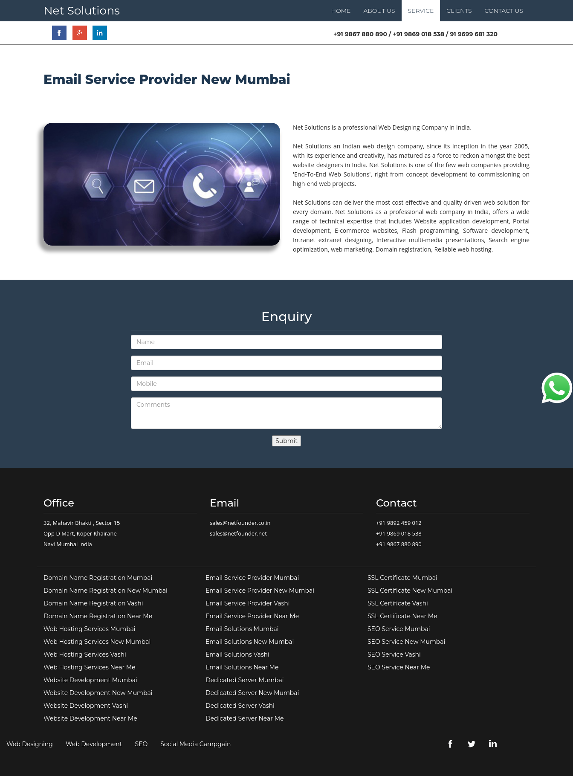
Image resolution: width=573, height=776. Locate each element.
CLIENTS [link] (459, 10)
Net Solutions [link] (81, 10)
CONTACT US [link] (504, 10)
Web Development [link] (94, 744)
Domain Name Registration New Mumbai (105, 590)
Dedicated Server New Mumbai (252, 693)
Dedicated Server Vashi (240, 705)
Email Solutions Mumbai (242, 629)
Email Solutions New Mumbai (249, 642)
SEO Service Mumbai (399, 629)
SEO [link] (141, 744)
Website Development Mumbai (90, 680)
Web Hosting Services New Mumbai (96, 642)
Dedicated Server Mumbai (244, 680)
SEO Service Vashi (394, 654)
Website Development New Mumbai (97, 693)
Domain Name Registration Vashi (93, 603)
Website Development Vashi (85, 705)
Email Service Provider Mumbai (252, 578)
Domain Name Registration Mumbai (97, 578)
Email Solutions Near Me (241, 667)
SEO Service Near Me (399, 667)
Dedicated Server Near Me (244, 718)
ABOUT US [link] (379, 10)
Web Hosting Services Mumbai (89, 629)
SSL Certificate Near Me (402, 616)
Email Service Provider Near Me (252, 616)
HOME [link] (341, 10)
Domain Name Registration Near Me (97, 616)
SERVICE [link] (421, 10)
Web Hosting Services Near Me (89, 667)
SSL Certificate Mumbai (402, 578)
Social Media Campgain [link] (195, 744)
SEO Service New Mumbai (406, 642)
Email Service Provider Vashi (247, 603)
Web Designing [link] (29, 744)
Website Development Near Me (90, 718)
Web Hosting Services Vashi (84, 654)
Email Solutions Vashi (237, 654)
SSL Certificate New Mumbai (410, 590)
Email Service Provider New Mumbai (259, 590)
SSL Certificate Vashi (398, 603)
